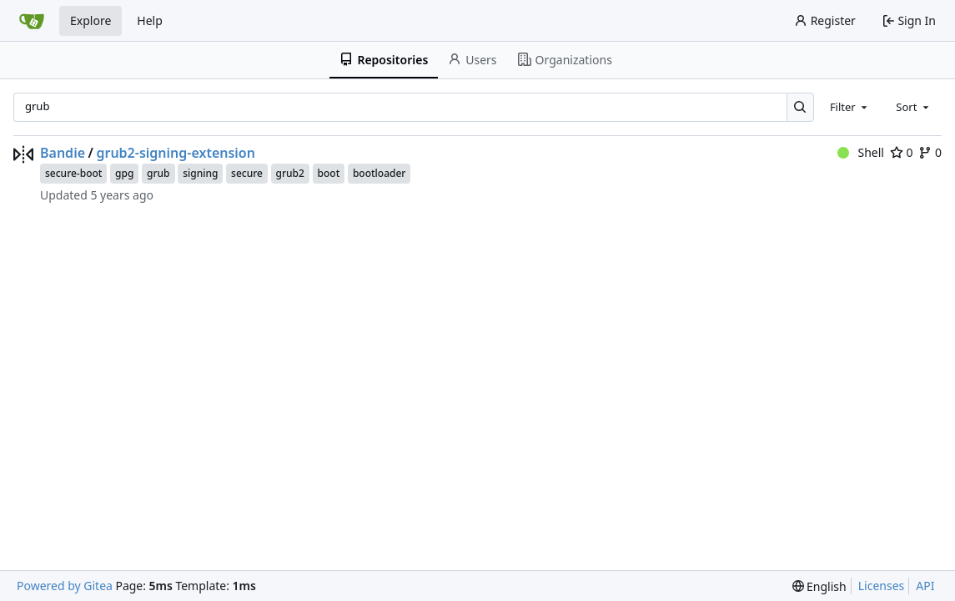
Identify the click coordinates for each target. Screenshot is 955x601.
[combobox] (850, 107)
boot (329, 173)
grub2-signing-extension (175, 152)
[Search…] (800, 107)
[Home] (31, 21)
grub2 (290, 173)
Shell (860, 152)
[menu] (819, 586)
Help (150, 20)
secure (247, 173)
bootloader (379, 173)
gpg (124, 173)
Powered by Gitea (65, 585)
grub (158, 173)
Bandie (62, 152)
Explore (90, 20)
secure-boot (73, 173)
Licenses (881, 585)
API (925, 585)
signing (200, 173)
